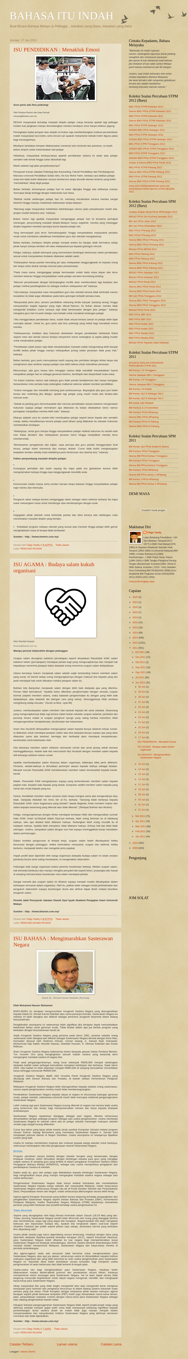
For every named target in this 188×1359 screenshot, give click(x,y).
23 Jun (142, 717)
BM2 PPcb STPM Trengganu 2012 (147, 153)
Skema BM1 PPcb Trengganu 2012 (147, 300)
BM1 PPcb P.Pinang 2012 (142, 230)
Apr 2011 (140, 821)
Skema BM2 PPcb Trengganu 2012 (147, 305)
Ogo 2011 (140, 672)
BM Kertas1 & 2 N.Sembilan (143, 407)
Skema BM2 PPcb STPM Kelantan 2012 (150, 120)
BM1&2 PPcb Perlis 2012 (142, 310)
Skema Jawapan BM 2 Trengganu (146, 384)
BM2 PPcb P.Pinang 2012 (142, 235)
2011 (135, 647)
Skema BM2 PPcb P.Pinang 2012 (146, 244)
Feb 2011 (140, 831)
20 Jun (142, 727)
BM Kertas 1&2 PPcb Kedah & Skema (149, 446)
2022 (135, 602)
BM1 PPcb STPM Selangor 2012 (146, 125)
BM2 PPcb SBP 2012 (140, 319)
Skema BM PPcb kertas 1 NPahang (147, 474)
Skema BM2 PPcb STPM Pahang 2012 (149, 181)
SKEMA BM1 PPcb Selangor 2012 (147, 130)
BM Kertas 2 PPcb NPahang (144, 479)
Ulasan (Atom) (27, 1351)
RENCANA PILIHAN (31, 548)
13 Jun (142, 774)
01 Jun (142, 809)
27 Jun (142, 702)
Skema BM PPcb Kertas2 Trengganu (148, 465)
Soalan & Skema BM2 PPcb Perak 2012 (150, 162)
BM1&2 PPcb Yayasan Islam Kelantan (149, 342)
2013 (135, 637)
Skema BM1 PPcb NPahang (144, 417)
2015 (135, 627)
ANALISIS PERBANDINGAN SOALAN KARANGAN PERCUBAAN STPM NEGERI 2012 (151, 189)
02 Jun (142, 804)
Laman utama (67, 1344)
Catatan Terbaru (21, 1344)
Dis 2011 (140, 652)
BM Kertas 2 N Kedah (140, 389)
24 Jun (142, 712)
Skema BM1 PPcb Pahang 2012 (146, 263)
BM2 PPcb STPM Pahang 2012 (145, 176)
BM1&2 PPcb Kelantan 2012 (144, 277)
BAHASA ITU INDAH (62, 16)
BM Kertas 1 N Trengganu (142, 370)
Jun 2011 (140, 682)
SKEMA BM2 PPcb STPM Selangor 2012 (150, 139)
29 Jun (142, 691)
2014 (135, 632)
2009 (135, 848)
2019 (135, 612)
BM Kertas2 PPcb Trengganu (144, 460)
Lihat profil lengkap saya (141, 581)
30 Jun (142, 686)
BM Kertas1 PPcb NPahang (143, 412)
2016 (135, 622)
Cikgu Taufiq (154, 532)
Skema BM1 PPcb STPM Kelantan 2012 (150, 111)
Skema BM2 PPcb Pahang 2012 (146, 268)
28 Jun (142, 696)
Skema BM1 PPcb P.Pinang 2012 (146, 239)
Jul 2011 (140, 677)
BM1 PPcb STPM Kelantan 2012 (146, 106)
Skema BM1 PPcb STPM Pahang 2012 (149, 172)
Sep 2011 (140, 667)
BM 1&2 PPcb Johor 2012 (142, 221)
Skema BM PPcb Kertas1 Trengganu (148, 456)
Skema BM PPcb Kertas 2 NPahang (148, 483)
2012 (135, 642)
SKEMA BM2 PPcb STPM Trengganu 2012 (151, 158)
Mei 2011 (140, 816)
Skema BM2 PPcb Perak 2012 (145, 291)
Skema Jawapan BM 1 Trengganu (146, 375)
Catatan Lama (111, 1344)
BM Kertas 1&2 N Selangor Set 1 (146, 393)
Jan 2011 (140, 836)
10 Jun (142, 789)
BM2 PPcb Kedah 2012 (141, 328)
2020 (135, 607)
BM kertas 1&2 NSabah (141, 403)
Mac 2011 (140, 826)
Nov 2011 (140, 657)
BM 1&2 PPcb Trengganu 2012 (145, 296)
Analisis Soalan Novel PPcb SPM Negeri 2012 (153, 212)
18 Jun (142, 732)
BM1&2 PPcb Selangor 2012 (144, 272)
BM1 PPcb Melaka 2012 (141, 333)
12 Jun (142, 779)
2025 (135, 597)
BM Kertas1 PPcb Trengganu (144, 451)
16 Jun (142, 764)
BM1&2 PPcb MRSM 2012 (143, 249)
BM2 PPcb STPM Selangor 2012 (146, 134)
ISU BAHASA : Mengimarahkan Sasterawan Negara (154, 756)
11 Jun (142, 784)
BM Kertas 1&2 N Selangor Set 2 (146, 398)
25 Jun (142, 707)
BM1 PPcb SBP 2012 (140, 314)
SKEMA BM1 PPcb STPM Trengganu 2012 (151, 148)
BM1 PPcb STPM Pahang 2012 (145, 167)
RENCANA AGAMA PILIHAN (36, 922)
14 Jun (142, 769)
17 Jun (142, 737)
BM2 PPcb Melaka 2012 (141, 337)
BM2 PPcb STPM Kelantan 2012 (146, 116)
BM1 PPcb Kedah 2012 (141, 324)
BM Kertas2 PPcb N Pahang (144, 421)
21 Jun (142, 722)
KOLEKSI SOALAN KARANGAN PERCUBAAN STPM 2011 (146, 364)
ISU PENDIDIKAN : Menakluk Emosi (56, 49)
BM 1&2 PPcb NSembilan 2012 (145, 226)
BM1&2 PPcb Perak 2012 (142, 281)
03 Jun (142, 799)
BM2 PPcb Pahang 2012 (142, 258)
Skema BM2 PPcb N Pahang (144, 426)
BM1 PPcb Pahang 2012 (142, 254)
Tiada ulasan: (62, 545)
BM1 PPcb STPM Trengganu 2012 (147, 144)
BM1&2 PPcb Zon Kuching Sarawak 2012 (151, 216)
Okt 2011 (140, 662)
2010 (135, 842)
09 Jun (142, 794)
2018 (135, 617)
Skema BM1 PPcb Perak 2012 (145, 286)
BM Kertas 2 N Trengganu (142, 379)
